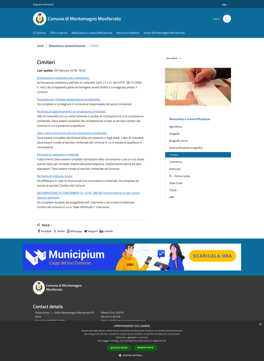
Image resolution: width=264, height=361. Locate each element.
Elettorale (174, 169)
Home (40, 46)
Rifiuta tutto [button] (146, 347)
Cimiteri (173, 155)
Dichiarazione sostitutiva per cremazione (63, 78)
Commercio (175, 162)
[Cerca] (227, 19)
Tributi (173, 190)
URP (171, 197)
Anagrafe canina (178, 141)
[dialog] (132, 341)
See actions (174, 58)
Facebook (44, 231)
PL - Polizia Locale (179, 176)
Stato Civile (175, 183)
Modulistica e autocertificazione (67, 46)
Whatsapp (74, 231)
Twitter (59, 231)
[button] (132, 355)
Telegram (90, 231)
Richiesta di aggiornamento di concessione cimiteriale (72, 111)
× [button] (260, 324)
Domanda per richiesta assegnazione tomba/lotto (69, 99)
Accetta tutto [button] (119, 347)
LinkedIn (106, 231)
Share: (43, 225)
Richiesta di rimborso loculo (55, 176)
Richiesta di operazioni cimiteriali (58, 154)
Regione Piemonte (43, 4)
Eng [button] (226, 4)
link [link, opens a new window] (164, 340)
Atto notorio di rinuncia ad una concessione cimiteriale (72, 133)
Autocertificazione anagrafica (186, 148)
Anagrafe (174, 134)
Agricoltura (175, 126)
